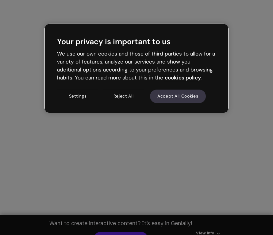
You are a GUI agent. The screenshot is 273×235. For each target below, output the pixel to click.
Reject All (123, 96)
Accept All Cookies (177, 96)
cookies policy (183, 77)
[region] (136, 68)
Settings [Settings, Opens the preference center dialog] (78, 96)
